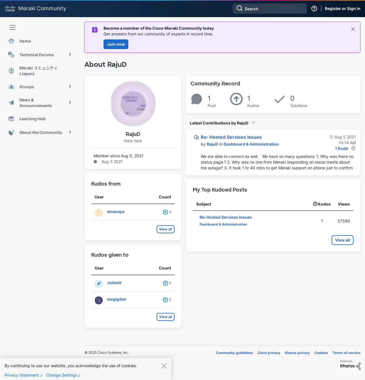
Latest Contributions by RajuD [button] (219, 122)
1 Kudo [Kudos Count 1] (341, 148)
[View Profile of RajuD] (212, 144)
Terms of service (346, 353)
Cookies (321, 353)
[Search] (270, 8)
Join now (116, 44)
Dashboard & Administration (251, 144)
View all (165, 229)
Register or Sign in (342, 8)
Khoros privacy (297, 353)
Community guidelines (234, 353)
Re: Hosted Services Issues (231, 137)
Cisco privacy (268, 353)
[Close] (164, 371)
